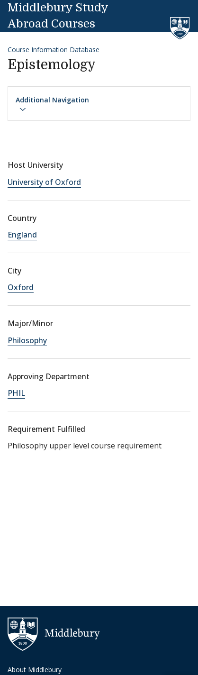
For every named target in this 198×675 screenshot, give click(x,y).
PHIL (16, 393)
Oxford (21, 287)
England (22, 234)
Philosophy (27, 340)
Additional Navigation (52, 104)
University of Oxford (44, 182)
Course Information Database (53, 49)
